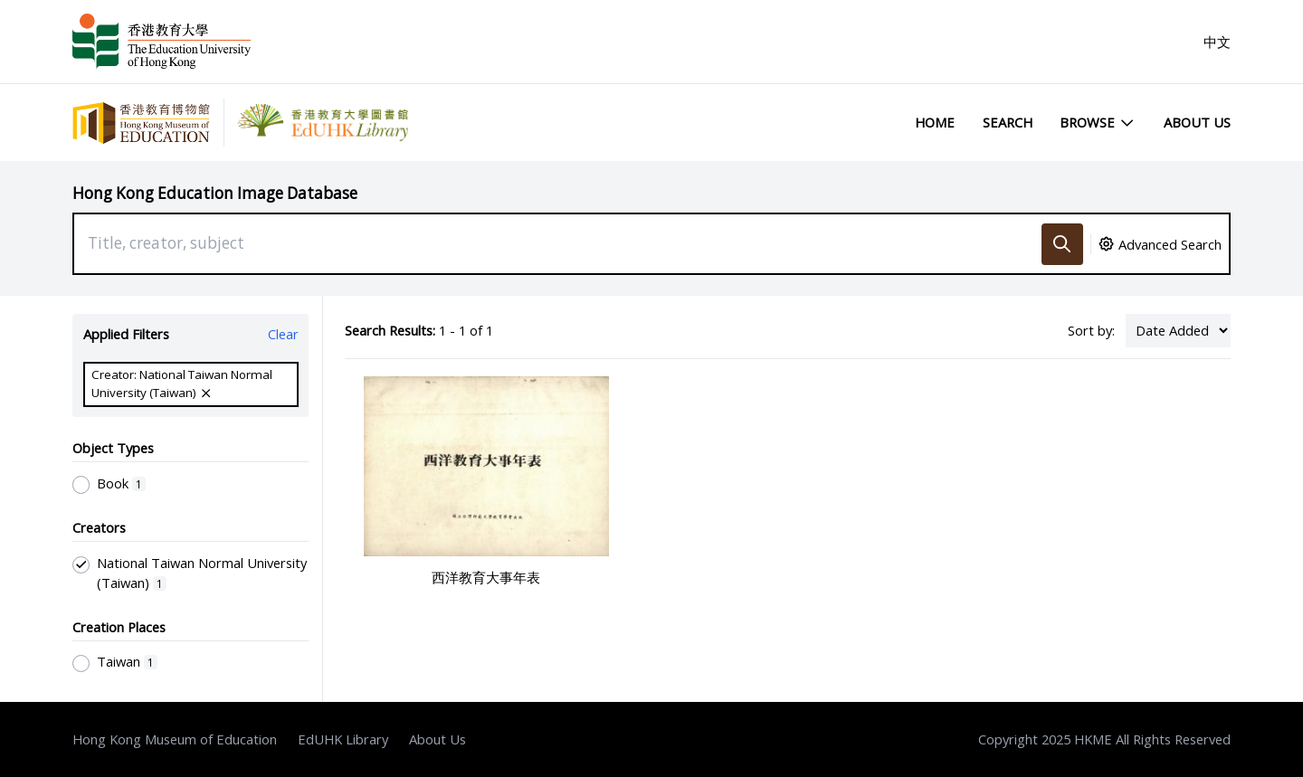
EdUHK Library (343, 739)
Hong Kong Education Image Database (214, 193)
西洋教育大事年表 (486, 577)
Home (935, 122)
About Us (1197, 122)
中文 (1217, 42)
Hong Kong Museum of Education (174, 739)
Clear (283, 334)
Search (1007, 122)
